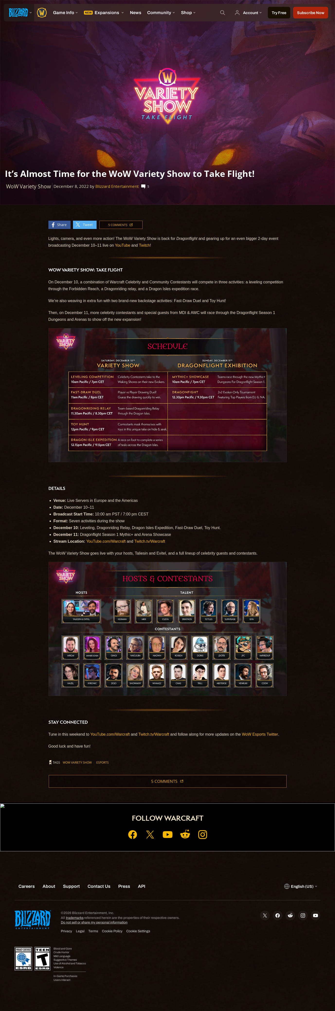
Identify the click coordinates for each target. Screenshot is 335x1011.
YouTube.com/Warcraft (106, 541)
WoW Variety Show (77, 762)
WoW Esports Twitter (260, 734)
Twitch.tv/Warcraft (149, 541)
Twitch (144, 245)
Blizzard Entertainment (117, 186)
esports (102, 762)
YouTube (122, 245)
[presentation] (19, 12)
